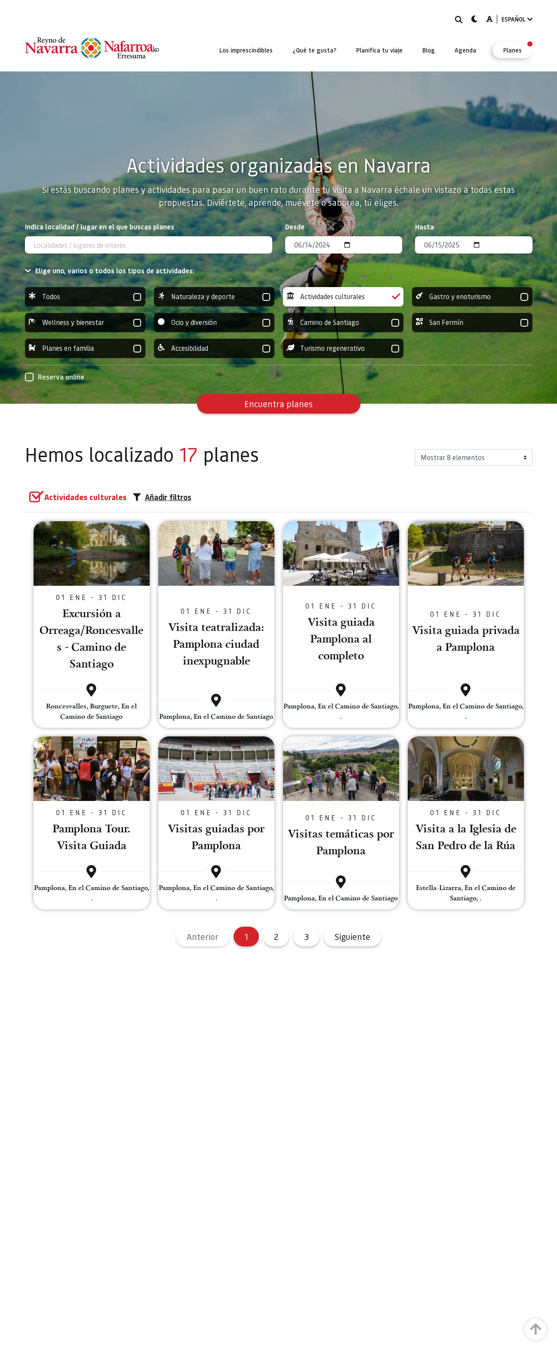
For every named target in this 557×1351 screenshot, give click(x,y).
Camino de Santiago (343, 322)
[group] (85, 296)
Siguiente (352, 936)
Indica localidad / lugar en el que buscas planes (99, 226)
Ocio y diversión (214, 322)
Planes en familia (85, 348)
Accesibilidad (214, 348)
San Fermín (472, 322)
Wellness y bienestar (85, 322)
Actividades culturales (343, 296)
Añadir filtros (162, 497)
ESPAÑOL (517, 19)
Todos (85, 296)
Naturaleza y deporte (214, 296)
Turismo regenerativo (343, 348)
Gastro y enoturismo (472, 296)
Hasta (424, 226)
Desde (295, 226)
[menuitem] (246, 49)
